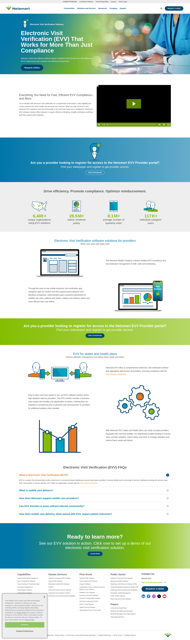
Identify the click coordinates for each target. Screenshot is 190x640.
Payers (114, 604)
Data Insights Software (24, 590)
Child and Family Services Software (59, 590)
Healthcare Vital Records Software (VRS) (124, 584)
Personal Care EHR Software (88, 595)
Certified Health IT (130, 635)
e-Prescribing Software (24, 593)
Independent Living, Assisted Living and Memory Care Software (92, 588)
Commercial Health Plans (119, 608)
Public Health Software (118, 596)
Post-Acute (85, 574)
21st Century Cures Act (116, 374)
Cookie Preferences (104, 635)
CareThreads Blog (102, 2)
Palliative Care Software (87, 592)
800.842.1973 (146, 578)
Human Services (57, 574)
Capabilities (24, 574)
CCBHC (51, 587)
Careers (113, 2)
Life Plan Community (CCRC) (88, 601)
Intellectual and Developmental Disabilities (61, 596)
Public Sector (118, 574)
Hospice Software (85, 584)
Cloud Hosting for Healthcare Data (28, 584)
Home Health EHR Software (88, 581)
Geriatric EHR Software (87, 578)
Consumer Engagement (25, 587)
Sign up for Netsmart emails (152, 582)
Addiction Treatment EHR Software (59, 578)
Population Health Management (121, 593)
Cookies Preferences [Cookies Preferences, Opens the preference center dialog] (24, 631)
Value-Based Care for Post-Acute (90, 610)
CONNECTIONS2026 (70, 2)
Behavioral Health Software (119, 581)
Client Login (123, 2)
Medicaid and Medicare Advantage (122, 611)
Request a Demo (174, 8)
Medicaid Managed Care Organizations (123, 614)
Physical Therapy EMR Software (89, 598)
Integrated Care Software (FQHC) (59, 593)
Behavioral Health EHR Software (58, 584)
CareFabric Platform (86, 2)
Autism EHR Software (55, 581)
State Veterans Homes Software (121, 599)
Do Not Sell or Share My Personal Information (81, 635)
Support (123, 8)
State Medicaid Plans (117, 617)
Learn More (95, 554)
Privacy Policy (59, 635)
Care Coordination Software (26, 581)
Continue (24, 625)
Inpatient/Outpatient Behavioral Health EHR (124, 587)
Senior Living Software (86, 604)
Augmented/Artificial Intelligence (27, 578)
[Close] (44, 597)
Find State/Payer (95, 172)
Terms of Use (117, 635)
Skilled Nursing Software (87, 607)
